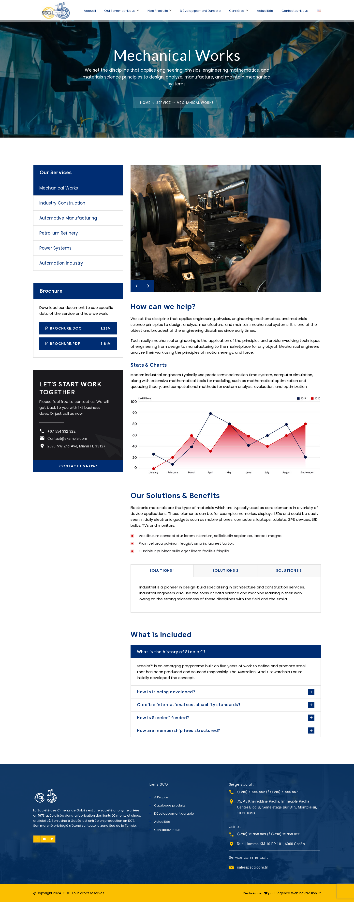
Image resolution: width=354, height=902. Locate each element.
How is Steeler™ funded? (163, 717)
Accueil (88, 9)
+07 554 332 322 (61, 431)
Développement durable (199, 9)
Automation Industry (61, 263)
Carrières (236, 9)
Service (163, 103)
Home (145, 103)
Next (148, 286)
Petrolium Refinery (58, 233)
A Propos (161, 797)
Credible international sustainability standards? (188, 704)
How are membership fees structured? (178, 730)
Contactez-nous (295, 9)
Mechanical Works (58, 188)
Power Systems (55, 248)
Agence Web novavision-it (299, 892)
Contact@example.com (66, 438)
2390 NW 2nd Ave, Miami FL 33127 (75, 446)
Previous (136, 286)
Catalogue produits (169, 805)
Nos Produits (156, 9)
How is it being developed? (166, 691)
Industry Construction (62, 203)
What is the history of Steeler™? (171, 651)
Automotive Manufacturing (68, 218)
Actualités (264, 9)
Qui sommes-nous (118, 9)
